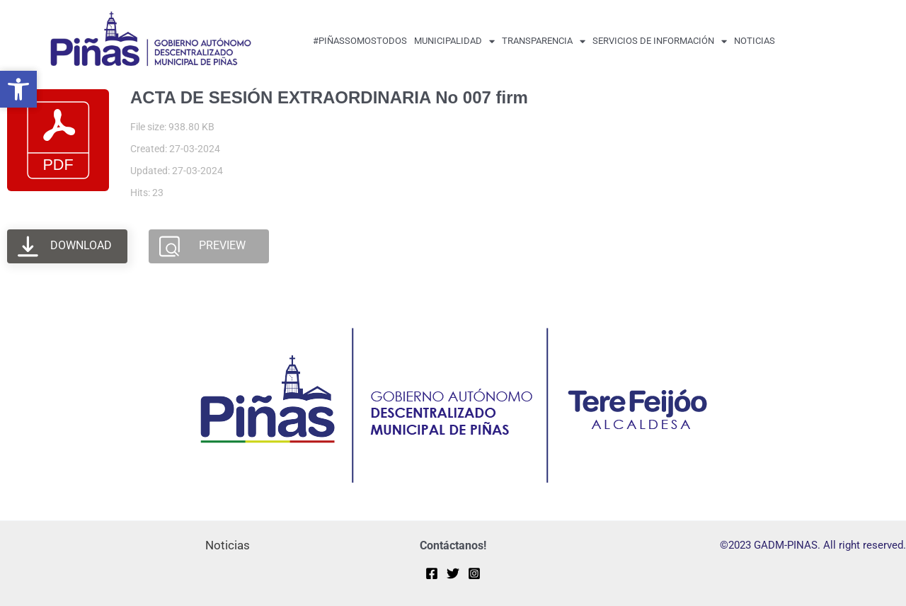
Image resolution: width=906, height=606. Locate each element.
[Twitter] (453, 573)
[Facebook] (431, 573)
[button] (18, 89)
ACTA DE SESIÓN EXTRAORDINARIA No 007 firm (329, 97)
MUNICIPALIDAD (454, 41)
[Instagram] (474, 573)
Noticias (754, 40)
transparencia (543, 41)
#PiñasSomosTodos (360, 40)
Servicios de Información (659, 41)
